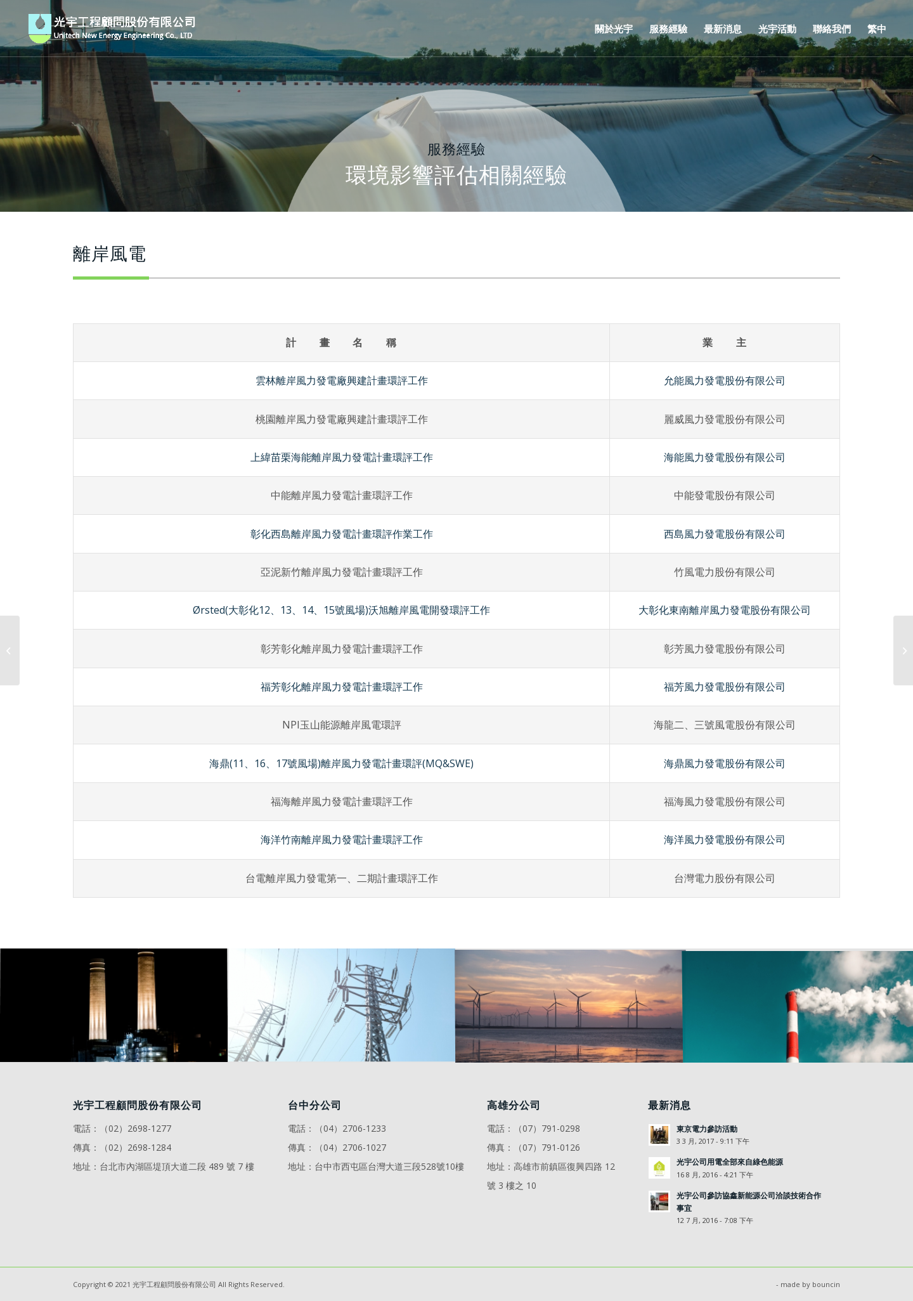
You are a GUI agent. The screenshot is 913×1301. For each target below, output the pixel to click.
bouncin (826, 1284)
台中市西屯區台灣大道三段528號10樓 (389, 1166)
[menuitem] (613, 28)
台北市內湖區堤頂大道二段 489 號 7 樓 (177, 1166)
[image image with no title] (114, 1005)
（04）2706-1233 (350, 1128)
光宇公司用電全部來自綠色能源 (730, 1161)
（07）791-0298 (547, 1128)
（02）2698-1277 (135, 1128)
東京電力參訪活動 (707, 1128)
